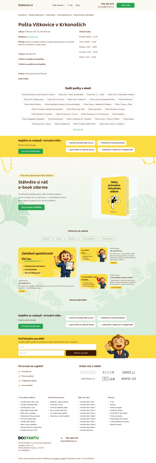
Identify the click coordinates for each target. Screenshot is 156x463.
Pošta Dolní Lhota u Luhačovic (111, 124)
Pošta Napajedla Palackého (33, 119)
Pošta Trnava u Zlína (123, 104)
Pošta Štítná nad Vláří (75, 109)
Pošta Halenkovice (62, 124)
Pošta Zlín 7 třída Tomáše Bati (70, 94)
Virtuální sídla (107, 239)
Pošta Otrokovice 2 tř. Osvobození (95, 114)
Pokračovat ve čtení (47, 286)
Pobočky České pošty (36, 15)
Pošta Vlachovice (125, 99)
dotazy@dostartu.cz (106, 7)
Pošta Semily (50, 15)
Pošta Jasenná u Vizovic (41, 124)
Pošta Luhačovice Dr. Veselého (79, 119)
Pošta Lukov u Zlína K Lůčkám (107, 119)
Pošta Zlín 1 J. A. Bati (95, 94)
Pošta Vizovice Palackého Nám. (102, 99)
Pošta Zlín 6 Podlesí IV (77, 99)
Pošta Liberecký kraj (64, 15)
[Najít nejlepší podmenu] (64, 5)
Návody (46, 239)
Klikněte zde (33, 37)
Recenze (71, 239)
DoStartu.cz (25, 5)
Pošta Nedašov (118, 114)
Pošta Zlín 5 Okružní (55, 99)
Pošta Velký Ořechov (32, 104)
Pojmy (58, 239)
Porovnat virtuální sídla (30, 151)
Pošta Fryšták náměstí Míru (84, 124)
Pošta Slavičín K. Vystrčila (42, 114)
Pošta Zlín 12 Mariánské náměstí (121, 94)
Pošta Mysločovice (55, 119)
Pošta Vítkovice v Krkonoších (83, 15)
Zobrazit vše (78, 129)
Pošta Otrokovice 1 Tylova (66, 114)
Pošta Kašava (128, 119)
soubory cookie (59, 458)
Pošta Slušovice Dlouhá (114, 109)
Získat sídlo (125, 5)
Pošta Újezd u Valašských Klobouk (97, 104)
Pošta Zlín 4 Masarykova (34, 99)
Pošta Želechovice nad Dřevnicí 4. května (38, 94)
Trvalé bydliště (88, 239)
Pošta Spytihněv (94, 109)
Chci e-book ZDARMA (31, 207)
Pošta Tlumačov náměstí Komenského (47, 109)
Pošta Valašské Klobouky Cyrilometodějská (62, 104)
